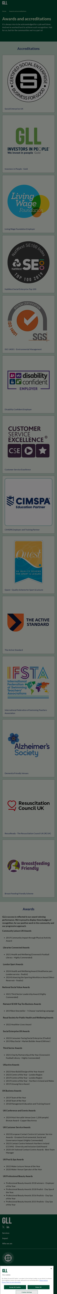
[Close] (51, 1278)
